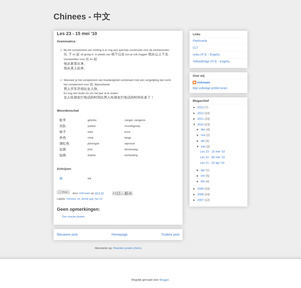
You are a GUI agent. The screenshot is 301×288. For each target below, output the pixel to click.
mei (203, 146)
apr (203, 170)
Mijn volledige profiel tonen (210, 88)
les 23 (98, 198)
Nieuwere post (67, 234)
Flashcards (200, 40)
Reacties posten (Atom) (127, 248)
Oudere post (170, 234)
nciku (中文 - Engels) (206, 54)
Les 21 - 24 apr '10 (212, 162)
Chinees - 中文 (82, 16)
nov (203, 135)
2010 (201, 124)
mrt (203, 175)
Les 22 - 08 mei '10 (212, 157)
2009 (201, 188)
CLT (195, 47)
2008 (201, 194)
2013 (201, 107)
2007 (201, 200)
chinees (71, 198)
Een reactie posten (73, 216)
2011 (201, 118)
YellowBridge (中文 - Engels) (211, 61)
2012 (201, 113)
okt (203, 141)
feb (203, 181)
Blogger (164, 279)
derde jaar (88, 198)
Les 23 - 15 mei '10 (212, 151)
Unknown (203, 82)
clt (78, 198)
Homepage (120, 234)
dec (203, 129)
